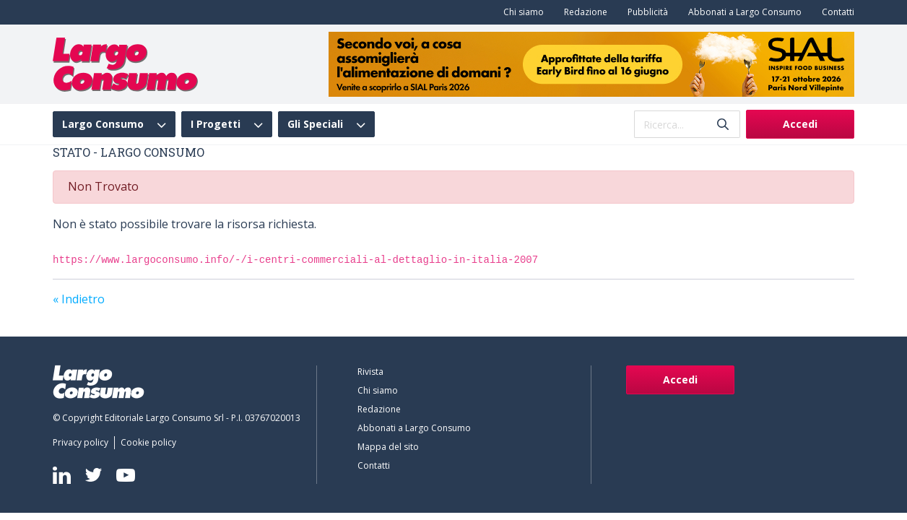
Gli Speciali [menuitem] (315, 124)
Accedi (800, 124)
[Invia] (722, 124)
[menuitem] (521, 12)
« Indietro (79, 299)
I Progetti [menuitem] (215, 124)
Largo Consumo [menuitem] (103, 124)
